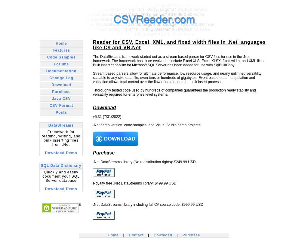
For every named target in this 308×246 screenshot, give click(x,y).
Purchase (61, 92)
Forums (61, 64)
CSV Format (61, 106)
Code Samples (61, 57)
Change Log (61, 78)
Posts (61, 112)
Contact (136, 235)
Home (61, 43)
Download (61, 85)
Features (61, 50)
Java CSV (61, 99)
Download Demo (61, 153)
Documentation (61, 71)
